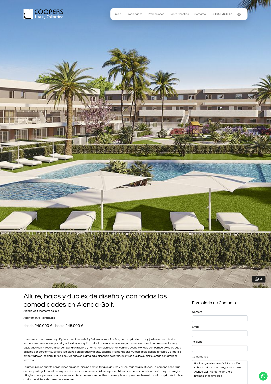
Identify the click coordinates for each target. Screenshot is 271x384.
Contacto (200, 14)
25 (259, 279)
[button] (239, 14)
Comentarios (200, 356)
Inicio (118, 14)
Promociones (156, 14)
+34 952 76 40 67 (221, 14)
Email (195, 326)
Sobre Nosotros (179, 14)
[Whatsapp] (263, 376)
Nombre (197, 312)
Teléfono (197, 341)
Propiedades (134, 14)
